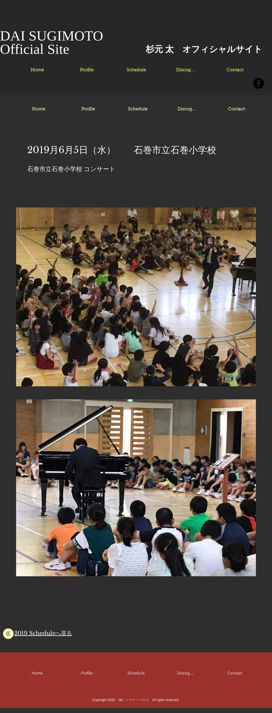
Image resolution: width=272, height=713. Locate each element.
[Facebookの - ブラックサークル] (258, 83)
